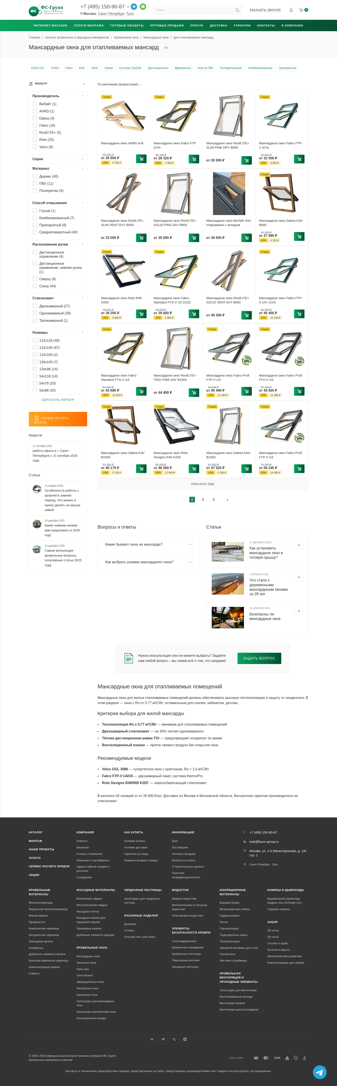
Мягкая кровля (38, 915)
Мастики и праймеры (233, 960)
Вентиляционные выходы (236, 996)
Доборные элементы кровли (47, 954)
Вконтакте (152, 1039)
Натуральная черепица (44, 935)
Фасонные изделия (141, 915)
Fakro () (47, 125)
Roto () (46, 140)
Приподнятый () (52, 225)
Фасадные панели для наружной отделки (91, 920)
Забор (272, 922)
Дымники (130, 924)
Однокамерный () (55, 313)
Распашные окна (87, 988)
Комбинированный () (56, 218)
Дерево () (48, 176)
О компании (292, 25)
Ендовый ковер (229, 902)
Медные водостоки (184, 898)
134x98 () (48, 369)
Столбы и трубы (277, 943)
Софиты (34, 973)
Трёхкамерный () (53, 320)
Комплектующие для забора (285, 962)
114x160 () (48, 355)
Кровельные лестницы (186, 953)
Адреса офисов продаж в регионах (93, 868)
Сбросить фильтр (58, 399)
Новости (35, 435)
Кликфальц (36, 947)
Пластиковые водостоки (187, 915)
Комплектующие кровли (44, 967)
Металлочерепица (41, 902)
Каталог (36, 832)
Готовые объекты (127, 25)
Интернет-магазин (50, 25)
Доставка (218, 25)
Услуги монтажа (89, 25)
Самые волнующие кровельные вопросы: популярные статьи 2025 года (63, 558)
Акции (34, 875)
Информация (183, 832)
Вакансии (83, 847)
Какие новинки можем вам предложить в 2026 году (62, 530)
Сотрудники (84, 877)
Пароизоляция (229, 928)
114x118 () (49, 340)
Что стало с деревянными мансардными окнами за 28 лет (269, 587)
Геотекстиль (227, 954)
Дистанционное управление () (51, 254)
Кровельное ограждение (188, 947)
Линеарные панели (89, 928)
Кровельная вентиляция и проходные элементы (239, 977)
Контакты (266, 25)
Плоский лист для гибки (139, 936)
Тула (130, 13)
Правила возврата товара (141, 860)
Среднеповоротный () (58, 232)
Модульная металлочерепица (48, 909)
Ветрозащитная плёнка (235, 909)
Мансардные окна (88, 956)
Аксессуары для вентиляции (238, 990)
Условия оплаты (134, 841)
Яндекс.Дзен (185, 1039)
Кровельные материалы (39, 892)
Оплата (197, 25)
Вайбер (174, 1039)
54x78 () (47, 383)
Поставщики (180, 847)
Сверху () (47, 279)
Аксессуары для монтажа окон (96, 1011)
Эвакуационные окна (90, 981)
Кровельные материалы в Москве (50, 1059)
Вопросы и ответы (183, 860)
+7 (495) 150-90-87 (263, 832)
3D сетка (273, 936)
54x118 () (48, 376)
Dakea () (46, 118)
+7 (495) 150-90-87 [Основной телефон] (102, 6)
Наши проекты (41, 849)
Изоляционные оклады (91, 1018)
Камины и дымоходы (285, 890)
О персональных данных (188, 866)
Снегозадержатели (184, 941)
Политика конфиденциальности (186, 875)
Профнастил (37, 922)
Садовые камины (278, 909)
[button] (141, 158)
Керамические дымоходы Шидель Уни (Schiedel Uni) (284, 900)
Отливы (129, 930)
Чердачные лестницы (143, 890)
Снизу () (47, 286)
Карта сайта (236, 1058)
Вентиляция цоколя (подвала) (239, 1009)
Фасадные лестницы (185, 966)
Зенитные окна (86, 962)
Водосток (180, 890)
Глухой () (47, 211)
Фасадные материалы (96, 890)
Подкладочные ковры (234, 935)
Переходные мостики (185, 960)
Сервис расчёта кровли (49, 866)
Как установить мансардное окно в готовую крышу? (266, 552)
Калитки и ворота (278, 949)
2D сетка (273, 930)
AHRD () (46, 111)
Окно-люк (83, 969)
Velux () (46, 147)
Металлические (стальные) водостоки (189, 907)
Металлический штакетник (284, 956)
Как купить (133, 832)
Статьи (34, 475)
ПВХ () (46, 183)
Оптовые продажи (167, 25)
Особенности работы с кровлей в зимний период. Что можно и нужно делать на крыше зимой (62, 500)
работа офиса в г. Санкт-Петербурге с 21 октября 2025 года (55, 455)
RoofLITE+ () (50, 132)
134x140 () (48, 362)
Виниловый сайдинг (89, 898)
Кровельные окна (92, 947)
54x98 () (47, 390)
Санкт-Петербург (111, 13)
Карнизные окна (87, 994)
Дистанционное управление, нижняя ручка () (60, 268)
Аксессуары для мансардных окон (95, 1003)
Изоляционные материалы (233, 892)
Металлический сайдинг (92, 905)
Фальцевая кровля (41, 941)
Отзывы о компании (89, 853)
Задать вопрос (259, 658)
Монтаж (35, 841)
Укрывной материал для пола (239, 947)
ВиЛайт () (47, 104)
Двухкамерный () (54, 306)
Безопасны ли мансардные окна (265, 616)
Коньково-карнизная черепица (48, 960)
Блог (175, 841)
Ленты (224, 922)
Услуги (35, 858)
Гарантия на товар (136, 853)
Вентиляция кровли (232, 1003)
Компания (85, 832)
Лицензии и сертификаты (93, 860)
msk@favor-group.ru (264, 841)
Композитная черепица (44, 928)
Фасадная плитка (88, 911)
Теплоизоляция (230, 941)
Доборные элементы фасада (95, 935)
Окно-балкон (85, 975)
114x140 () (49, 347)
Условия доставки (135, 847)
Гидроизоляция (229, 915)
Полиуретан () (51, 190)
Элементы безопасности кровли (191, 930)
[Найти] (237, 9)
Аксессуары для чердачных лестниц (142, 900)
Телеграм (163, 1039)
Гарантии (242, 25)
